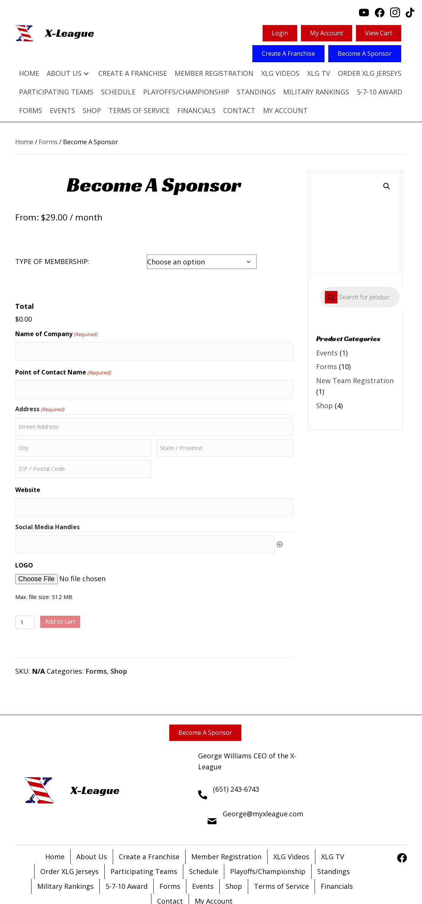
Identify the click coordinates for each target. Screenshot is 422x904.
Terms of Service (281, 853)
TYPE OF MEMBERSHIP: (52, 261)
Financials (337, 853)
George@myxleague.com (263, 780)
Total (24, 306)
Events (327, 352)
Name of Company (56, 323)
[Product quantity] (25, 589)
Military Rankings (65, 853)
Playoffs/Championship (267, 838)
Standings (333, 838)
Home (24, 141)
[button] (86, 73)
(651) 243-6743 (236, 756)
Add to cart (60, 588)
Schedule (203, 838)
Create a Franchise (149, 823)
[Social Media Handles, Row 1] (145, 512)
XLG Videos (291, 823)
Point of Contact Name (63, 358)
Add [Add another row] (280, 513)
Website (27, 463)
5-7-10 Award (127, 853)
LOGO (24, 532)
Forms (48, 141)
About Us (91, 823)
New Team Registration (355, 380)
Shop (118, 638)
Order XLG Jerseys (69, 838)
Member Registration (226, 823)
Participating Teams (143, 838)
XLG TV (332, 823)
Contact (170, 868)
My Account (214, 868)
